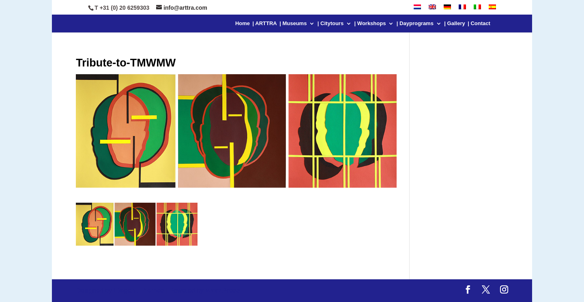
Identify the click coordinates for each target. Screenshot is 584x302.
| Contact (479, 23)
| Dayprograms (415, 23)
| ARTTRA (265, 23)
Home (242, 23)
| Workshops (370, 23)
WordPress (222, 290)
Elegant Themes (139, 290)
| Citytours (331, 23)
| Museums (293, 23)
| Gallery (454, 23)
